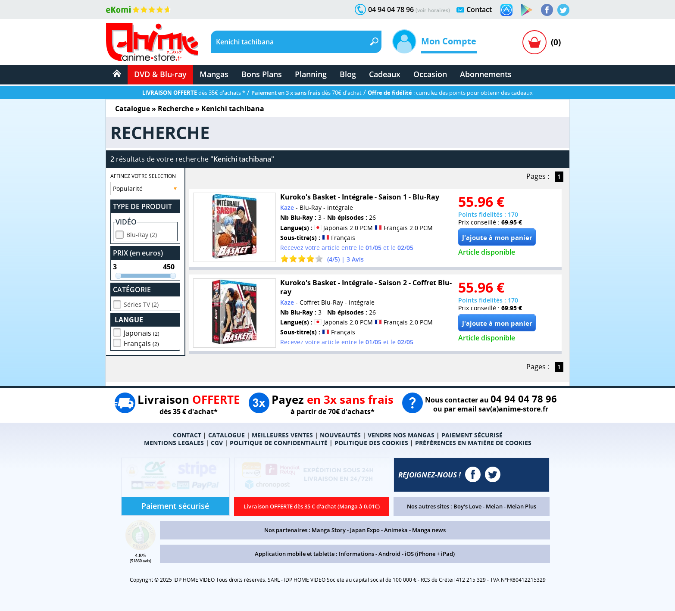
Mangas (214, 74)
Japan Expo (365, 530)
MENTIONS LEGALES (174, 443)
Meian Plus (521, 506)
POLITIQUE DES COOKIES (371, 443)
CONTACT (187, 435)
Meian (494, 506)
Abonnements (486, 74)
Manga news (429, 530)
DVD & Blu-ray (160, 74)
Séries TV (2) (141, 303)
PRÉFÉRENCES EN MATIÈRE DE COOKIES (473, 443)
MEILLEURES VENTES (282, 435)
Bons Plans (261, 74)
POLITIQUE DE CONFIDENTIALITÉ (279, 443)
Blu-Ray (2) (141, 233)
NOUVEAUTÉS (340, 435)
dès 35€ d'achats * (193, 93)
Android (389, 554)
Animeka (396, 530)
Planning (311, 74)
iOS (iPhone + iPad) (430, 554)
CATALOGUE (226, 435)
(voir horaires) (433, 10)
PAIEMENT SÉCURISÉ (472, 435)
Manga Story (329, 530)
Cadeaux (384, 74)
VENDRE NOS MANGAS (401, 435)
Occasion (430, 74)
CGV (217, 443)
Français (141, 342)
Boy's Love (467, 506)
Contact (479, 9)
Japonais (141, 332)
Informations (356, 554)
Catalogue (132, 108)
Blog (348, 74)
